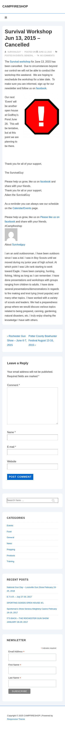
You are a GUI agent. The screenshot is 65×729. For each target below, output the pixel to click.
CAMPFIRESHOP (15, 6)
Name (10, 432)
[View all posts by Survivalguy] (13, 52)
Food (9, 531)
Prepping (11, 549)
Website (11, 461)
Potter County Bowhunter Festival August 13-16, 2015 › (43, 340)
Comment (13, 385)
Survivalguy (18, 244)
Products (11, 555)
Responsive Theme (16, 719)
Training (10, 561)
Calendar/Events (22, 208)
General (28, 55)
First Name (14, 664)
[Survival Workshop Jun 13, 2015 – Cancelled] (45, 52)
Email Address (16, 651)
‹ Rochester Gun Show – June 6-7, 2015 (17, 340)
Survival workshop (20, 61)
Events (19, 55)
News (9, 543)
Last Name (14, 677)
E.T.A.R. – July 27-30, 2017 (19, 597)
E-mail (10, 446)
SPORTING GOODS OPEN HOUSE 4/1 (25, 603)
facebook (41, 88)
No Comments (47, 55)
